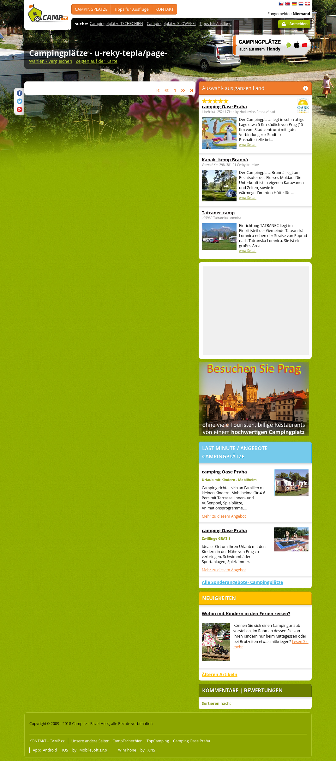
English (287, 4)
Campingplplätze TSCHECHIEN (116, 23)
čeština (281, 4)
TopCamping (158, 741)
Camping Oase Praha (191, 741)
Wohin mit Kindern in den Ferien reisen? (246, 613)
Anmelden (298, 24)
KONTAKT (164, 9)
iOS (64, 750)
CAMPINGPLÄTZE (91, 9)
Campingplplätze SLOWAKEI (171, 23)
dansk (307, 4)
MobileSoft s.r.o (93, 750)
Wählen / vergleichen (50, 61)
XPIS (151, 750)
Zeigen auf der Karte (96, 61)
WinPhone (127, 750)
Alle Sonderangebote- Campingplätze (242, 582)
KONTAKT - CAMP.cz (47, 741)
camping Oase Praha (238, 107)
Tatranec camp (218, 213)
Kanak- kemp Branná (225, 160)
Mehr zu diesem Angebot (224, 516)
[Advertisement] (256, 310)
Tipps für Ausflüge (131, 9)
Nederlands (300, 4)
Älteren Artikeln (219, 674)
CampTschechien (127, 741)
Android (50, 750)
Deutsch (294, 4)
